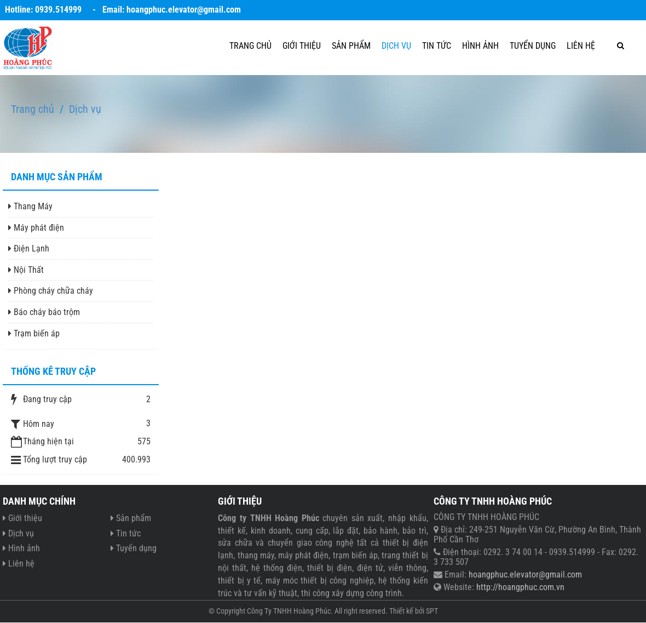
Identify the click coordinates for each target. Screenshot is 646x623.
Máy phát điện (36, 227)
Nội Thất (26, 270)
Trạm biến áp (34, 333)
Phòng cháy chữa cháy (50, 290)
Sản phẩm (351, 46)
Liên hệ (581, 46)
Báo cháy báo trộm (44, 312)
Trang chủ (250, 46)
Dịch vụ (396, 46)
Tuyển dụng (533, 46)
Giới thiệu (301, 46)
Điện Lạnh (28, 248)
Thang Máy (30, 206)
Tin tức (436, 46)
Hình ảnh (480, 46)
